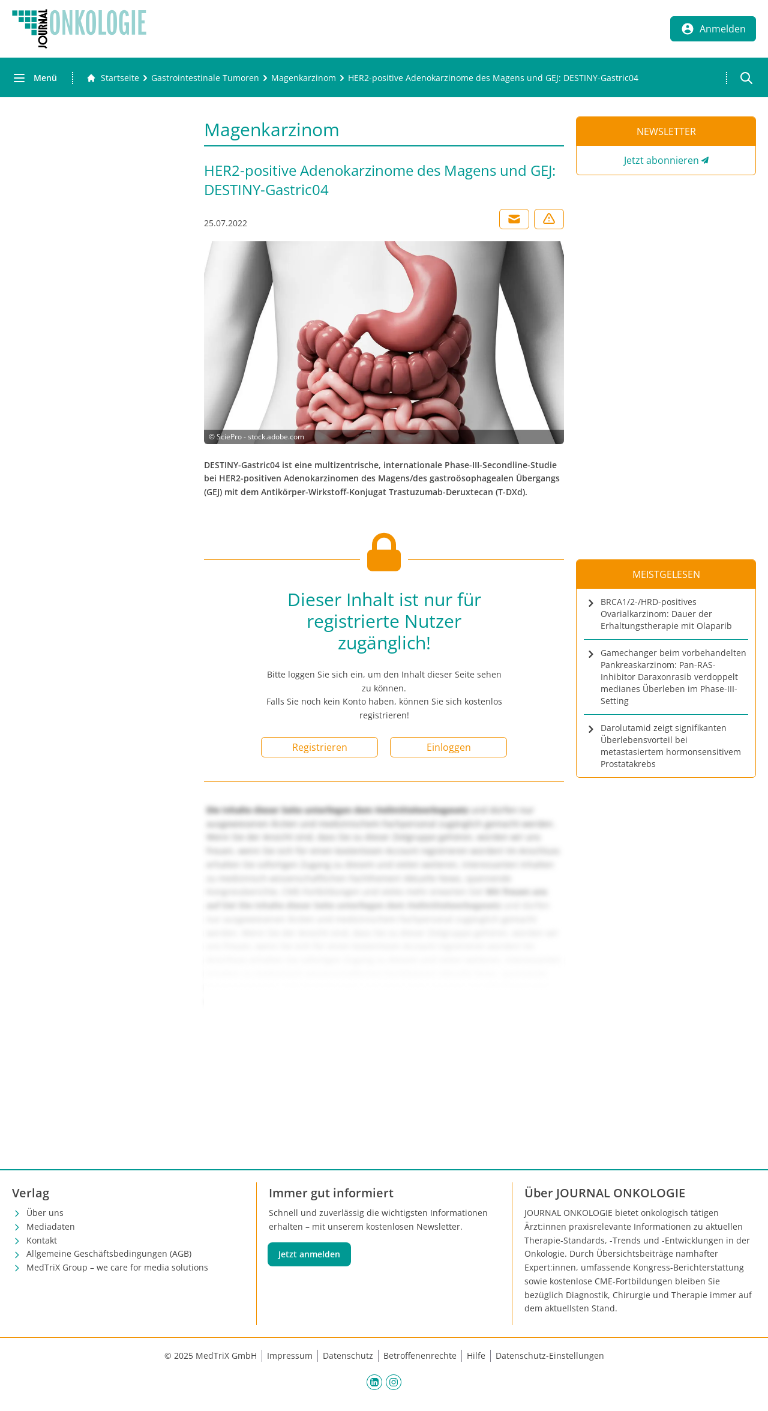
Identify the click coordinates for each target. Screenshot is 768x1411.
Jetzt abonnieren (661, 160)
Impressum (290, 1355)
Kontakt (41, 1240)
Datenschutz (348, 1355)
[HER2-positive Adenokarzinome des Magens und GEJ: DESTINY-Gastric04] (493, 78)
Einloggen (449, 747)
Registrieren (319, 747)
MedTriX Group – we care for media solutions (117, 1267)
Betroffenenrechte (420, 1355)
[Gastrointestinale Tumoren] (205, 78)
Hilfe (476, 1355)
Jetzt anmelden (309, 1254)
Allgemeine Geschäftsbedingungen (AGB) (108, 1253)
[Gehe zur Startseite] (112, 78)
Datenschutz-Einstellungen (550, 1355)
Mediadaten (50, 1226)
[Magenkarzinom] (303, 78)
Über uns (45, 1212)
